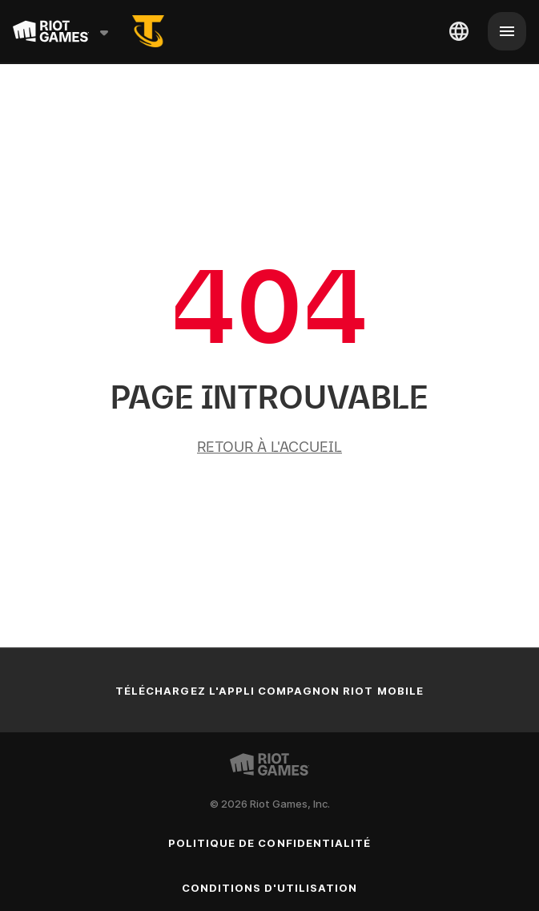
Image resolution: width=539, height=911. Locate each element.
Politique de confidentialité (269, 842)
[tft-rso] (148, 31)
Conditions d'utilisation (270, 887)
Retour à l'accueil (269, 446)
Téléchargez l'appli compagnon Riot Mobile (269, 690)
